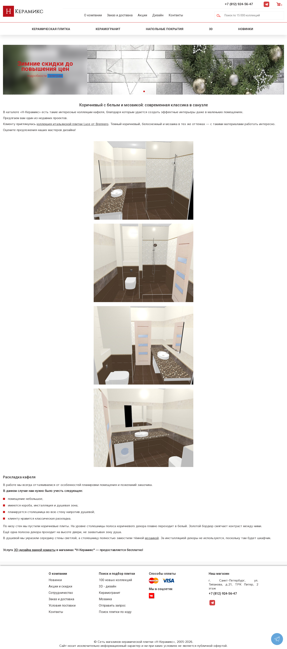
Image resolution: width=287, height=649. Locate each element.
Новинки (246, 29)
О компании (93, 15)
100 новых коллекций (115, 580)
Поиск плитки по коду (115, 612)
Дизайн (157, 15)
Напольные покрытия (164, 29)
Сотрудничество (61, 593)
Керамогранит (108, 29)
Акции (142, 15)
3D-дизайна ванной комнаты (34, 550)
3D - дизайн (107, 586)
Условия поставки (62, 605)
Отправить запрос (112, 605)
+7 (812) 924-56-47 (239, 4)
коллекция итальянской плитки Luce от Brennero (72, 124)
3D (211, 29)
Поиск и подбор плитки (117, 574)
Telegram (266, 4)
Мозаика (105, 599)
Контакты (176, 15)
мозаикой (152, 538)
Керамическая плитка (51, 29)
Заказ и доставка (120, 15)
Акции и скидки (60, 586)
